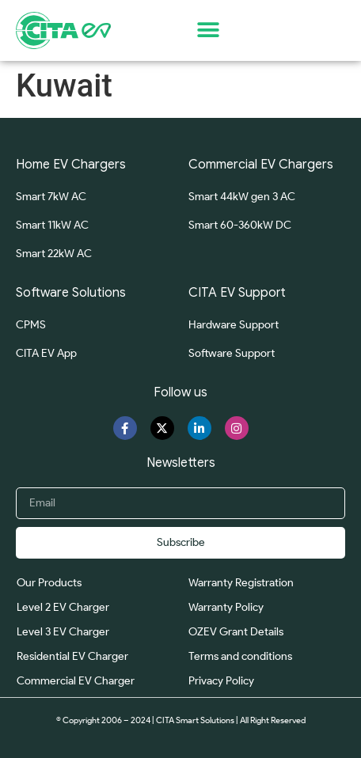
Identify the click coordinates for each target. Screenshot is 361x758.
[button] (208, 30)
